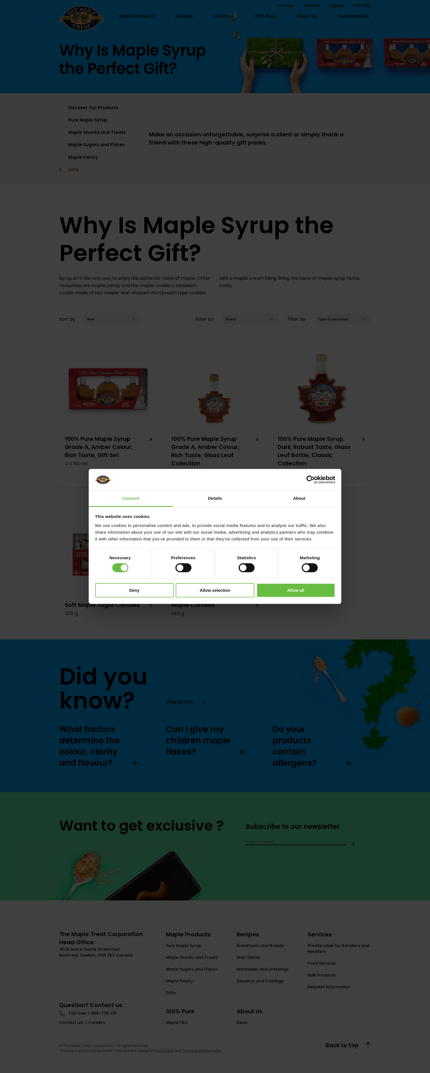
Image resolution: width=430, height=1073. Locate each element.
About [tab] (299, 498)
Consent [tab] (130, 498)
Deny (134, 590)
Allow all (295, 590)
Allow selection (215, 590)
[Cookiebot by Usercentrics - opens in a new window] (310, 480)
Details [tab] (215, 498)
